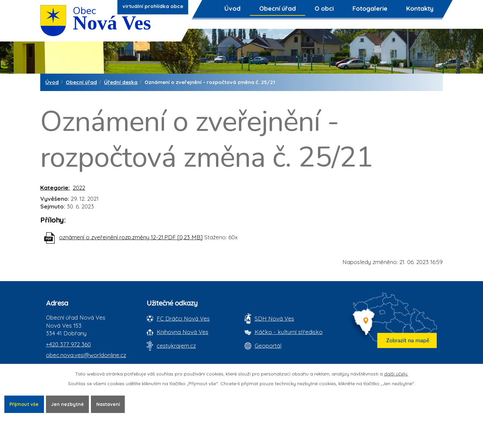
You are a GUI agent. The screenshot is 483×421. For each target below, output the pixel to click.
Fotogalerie (370, 8)
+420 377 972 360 (68, 344)
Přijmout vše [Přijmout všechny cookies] (24, 404)
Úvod (232, 8)
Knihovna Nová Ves (182, 331)
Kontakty (419, 8)
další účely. (396, 374)
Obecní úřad (277, 8)
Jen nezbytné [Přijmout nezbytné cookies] (67, 404)
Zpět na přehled (70, 266)
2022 (79, 187)
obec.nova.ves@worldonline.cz (86, 354)
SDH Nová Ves (274, 318)
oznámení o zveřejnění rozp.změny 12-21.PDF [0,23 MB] (131, 237)
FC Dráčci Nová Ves (183, 318)
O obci (324, 8)
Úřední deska (121, 82)
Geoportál (268, 345)
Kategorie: (55, 187)
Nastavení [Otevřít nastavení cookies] (108, 404)
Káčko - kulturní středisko (289, 331)
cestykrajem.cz (176, 345)
